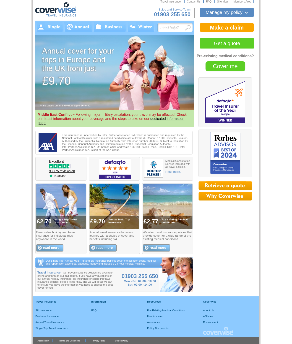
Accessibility (43, 340)
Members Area (242, 1)
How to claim (154, 316)
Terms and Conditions (69, 340)
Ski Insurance (43, 310)
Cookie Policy (121, 340)
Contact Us (194, 1)
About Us (208, 310)
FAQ (209, 1)
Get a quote (227, 43)
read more (51, 247)
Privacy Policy (98, 340)
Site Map (223, 1)
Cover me (225, 66)
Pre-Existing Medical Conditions (166, 310)
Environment (210, 322)
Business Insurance (47, 316)
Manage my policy (227, 12)
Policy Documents (158, 328)
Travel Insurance (170, 1)
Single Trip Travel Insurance (51, 328)
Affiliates (208, 316)
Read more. (173, 171)
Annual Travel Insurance (49, 322)
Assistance (153, 322)
